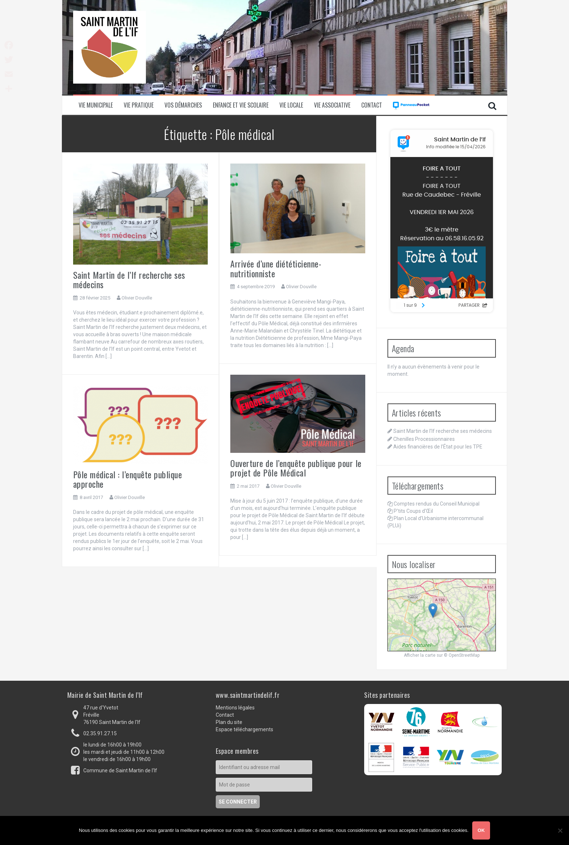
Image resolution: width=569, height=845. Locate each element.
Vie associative (332, 105)
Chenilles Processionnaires (424, 439)
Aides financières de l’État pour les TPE (437, 447)
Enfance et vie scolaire (240, 105)
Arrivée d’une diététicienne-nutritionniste (275, 268)
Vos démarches (183, 105)
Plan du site (229, 722)
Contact (371, 105)
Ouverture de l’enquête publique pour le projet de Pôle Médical (296, 467)
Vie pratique (139, 105)
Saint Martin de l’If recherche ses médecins (129, 279)
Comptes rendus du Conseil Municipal (437, 504)
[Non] (560, 830)
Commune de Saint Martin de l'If (120, 770)
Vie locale (291, 105)
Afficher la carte (419, 655)
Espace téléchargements (244, 729)
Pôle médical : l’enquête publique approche (127, 479)
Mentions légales (235, 708)
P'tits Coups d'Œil (413, 511)
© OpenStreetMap (462, 655)
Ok (481, 830)
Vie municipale (96, 105)
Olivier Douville (137, 298)
